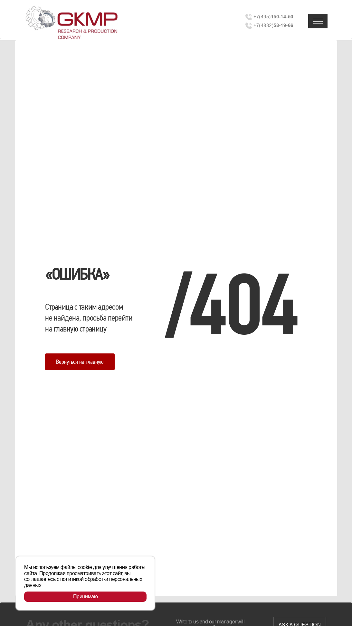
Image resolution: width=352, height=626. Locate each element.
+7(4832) (273, 25)
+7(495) (273, 16)
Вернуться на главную (80, 361)
